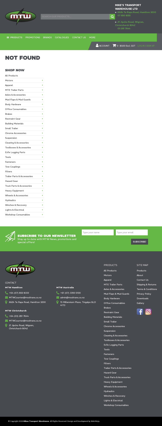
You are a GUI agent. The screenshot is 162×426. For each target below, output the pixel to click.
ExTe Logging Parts (114, 344)
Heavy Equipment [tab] (14, 190)
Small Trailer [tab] (11, 128)
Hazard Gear (110, 372)
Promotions (31, 37)
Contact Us (74, 37)
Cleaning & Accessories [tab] (17, 142)
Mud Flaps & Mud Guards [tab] (18, 99)
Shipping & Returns (146, 284)
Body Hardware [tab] (13, 104)
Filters (107, 363)
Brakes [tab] (8, 114)
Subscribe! (139, 241)
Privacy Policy (144, 293)
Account (104, 46)
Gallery (140, 303)
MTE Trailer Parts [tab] (14, 90)
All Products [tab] (11, 75)
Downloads (142, 298)
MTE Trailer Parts (113, 284)
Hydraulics (109, 391)
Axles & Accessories (114, 289)
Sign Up (150, 46)
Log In (141, 46)
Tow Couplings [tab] (12, 166)
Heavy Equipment (113, 382)
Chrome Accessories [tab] (15, 133)
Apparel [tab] (9, 85)
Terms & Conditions (147, 289)
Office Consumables (114, 303)
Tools (106, 349)
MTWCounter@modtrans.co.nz (25, 297)
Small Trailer (110, 321)
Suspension (110, 331)
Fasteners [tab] (10, 162)
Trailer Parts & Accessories (117, 368)
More (87, 37)
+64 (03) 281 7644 (19, 316)
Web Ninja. (95, 421)
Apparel (108, 279)
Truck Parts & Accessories (117, 377)
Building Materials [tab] (14, 123)
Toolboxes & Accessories (116, 340)
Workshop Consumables (116, 405)
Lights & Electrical (113, 400)
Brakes (107, 307)
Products (16, 37)
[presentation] (105, 242)
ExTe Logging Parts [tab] (15, 152)
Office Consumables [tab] (15, 109)
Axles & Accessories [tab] (15, 94)
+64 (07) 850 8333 (19, 292)
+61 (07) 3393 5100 (70, 292)
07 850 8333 (124, 15)
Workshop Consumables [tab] (17, 214)
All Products (110, 270)
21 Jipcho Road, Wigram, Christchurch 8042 (21, 327)
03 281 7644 (124, 28)
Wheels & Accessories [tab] (16, 195)
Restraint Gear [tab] (12, 118)
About (140, 275)
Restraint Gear (111, 312)
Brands (45, 37)
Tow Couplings (111, 358)
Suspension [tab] (11, 138)
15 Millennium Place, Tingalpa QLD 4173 (78, 304)
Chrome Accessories (114, 326)
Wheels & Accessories (115, 386)
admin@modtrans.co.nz (72, 297)
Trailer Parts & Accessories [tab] (19, 176)
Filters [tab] (8, 171)
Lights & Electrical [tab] (14, 209)
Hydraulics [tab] (10, 200)
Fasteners (109, 354)
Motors (108, 275)
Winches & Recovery (114, 395)
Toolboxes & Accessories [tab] (18, 147)
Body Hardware (112, 298)
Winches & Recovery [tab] (16, 205)
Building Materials (113, 317)
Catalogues (59, 37)
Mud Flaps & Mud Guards (116, 293)
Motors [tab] (9, 80)
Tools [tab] (8, 157)
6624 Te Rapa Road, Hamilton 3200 (137, 12)
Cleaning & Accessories (115, 335)
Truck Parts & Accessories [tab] (18, 185)
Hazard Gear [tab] (11, 181)
